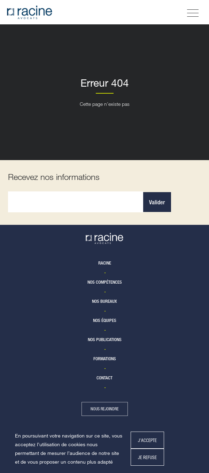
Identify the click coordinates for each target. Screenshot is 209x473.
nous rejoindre (105, 408)
